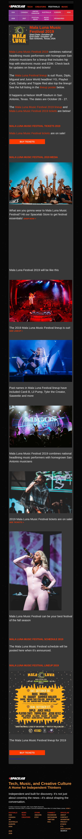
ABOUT (63, 815)
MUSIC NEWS (46, 18)
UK (10, 819)
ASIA (69, 12)
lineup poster (48, 87)
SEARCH (63, 831)
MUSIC (64, 7)
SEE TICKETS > (16, 522)
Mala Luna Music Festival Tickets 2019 (34, 126)
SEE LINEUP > (16, 331)
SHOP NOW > (29, 219)
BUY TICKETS (27, 141)
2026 (13, 18)
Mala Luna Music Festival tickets (29, 133)
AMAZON (38, 815)
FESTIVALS (54, 7)
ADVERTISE (64, 819)
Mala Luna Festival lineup (31, 75)
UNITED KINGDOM (35, 12)
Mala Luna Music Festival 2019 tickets (33, 111)
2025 (10, 831)
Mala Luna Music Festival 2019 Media (33, 157)
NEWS (24, 813)
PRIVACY (63, 822)
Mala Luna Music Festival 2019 (45, 29)
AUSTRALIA (46, 12)
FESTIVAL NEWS (35, 18)
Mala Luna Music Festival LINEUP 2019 (34, 665)
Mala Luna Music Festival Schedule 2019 (36, 639)
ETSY (37, 817)
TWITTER (50, 819)
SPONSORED (59, 18)
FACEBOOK (51, 815)
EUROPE (57, 12)
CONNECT (51, 813)
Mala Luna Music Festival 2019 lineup (38, 107)
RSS (49, 822)
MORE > (68, 808)
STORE (37, 813)
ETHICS (63, 824)
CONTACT (64, 817)
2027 (24, 18)
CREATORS (40, 7)
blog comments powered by (17, 758)
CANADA (24, 12)
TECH (30, 7)
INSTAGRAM (52, 817)
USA (13, 12)
